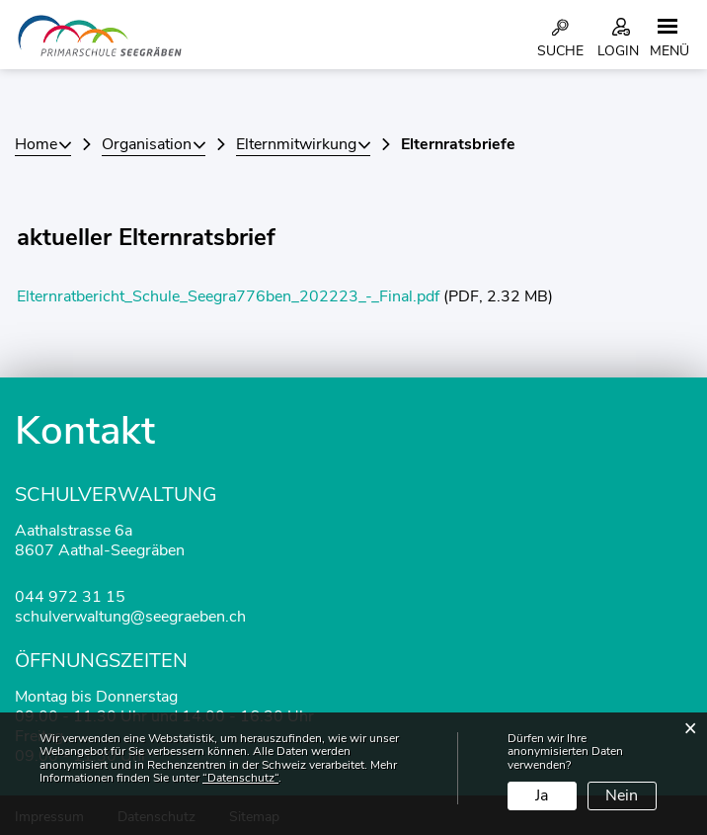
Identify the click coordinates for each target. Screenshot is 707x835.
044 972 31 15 (70, 597)
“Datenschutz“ (240, 778)
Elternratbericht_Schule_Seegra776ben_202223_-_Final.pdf (228, 296)
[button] (153, 144)
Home (36, 144)
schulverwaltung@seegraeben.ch (130, 616)
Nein (621, 795)
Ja (541, 795)
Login (618, 51)
